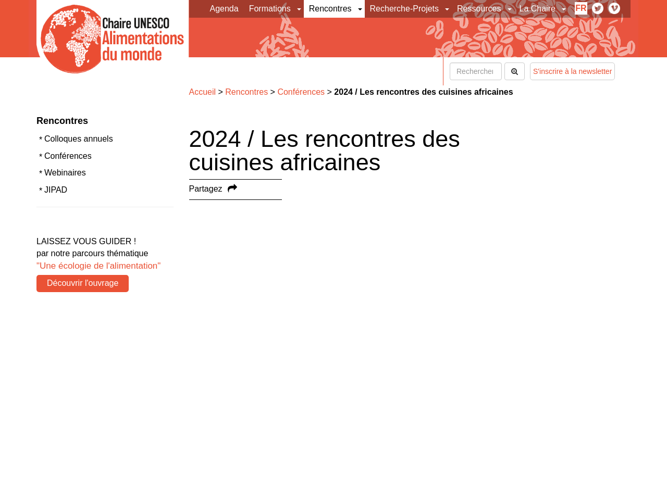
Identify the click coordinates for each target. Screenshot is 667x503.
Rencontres (330, 8)
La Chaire (537, 8)
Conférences (68, 156)
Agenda (224, 8)
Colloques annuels (78, 138)
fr (580, 8)
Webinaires (65, 172)
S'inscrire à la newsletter (572, 71)
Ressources (479, 8)
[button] (300, 9)
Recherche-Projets (404, 8)
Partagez (206, 188)
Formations (270, 8)
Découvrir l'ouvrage (82, 283)
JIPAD (55, 189)
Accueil (202, 91)
